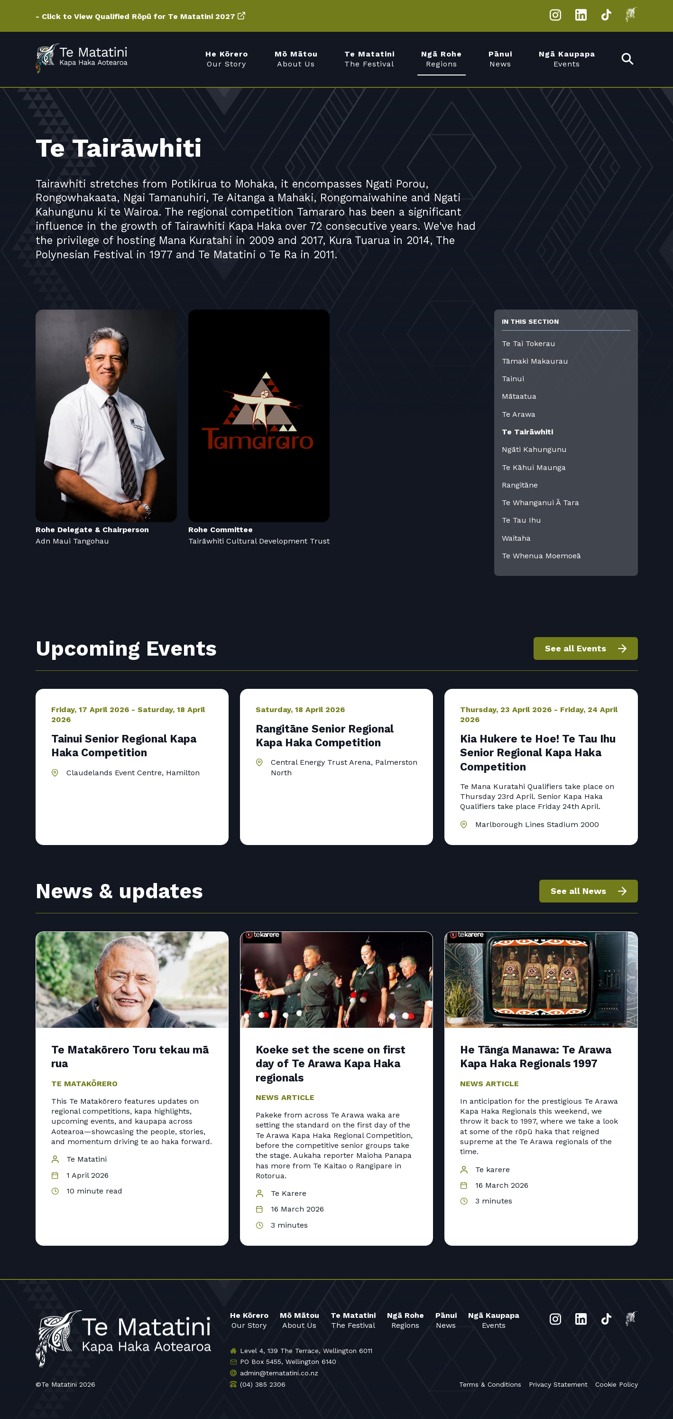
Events (493, 1320)
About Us (299, 1320)
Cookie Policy (616, 1384)
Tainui (513, 378)
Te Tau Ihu (521, 520)
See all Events (575, 648)
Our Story (249, 1320)
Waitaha (516, 538)
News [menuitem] (500, 58)
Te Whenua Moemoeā (541, 555)
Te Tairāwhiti (527, 431)
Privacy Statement (558, 1384)
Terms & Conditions (490, 1384)
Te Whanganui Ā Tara (540, 502)
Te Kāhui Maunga (534, 467)
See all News (578, 891)
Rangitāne (520, 484)
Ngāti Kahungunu (534, 449)
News (446, 1320)
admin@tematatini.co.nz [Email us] (279, 1373)
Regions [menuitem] (441, 58)
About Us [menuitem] (296, 58)
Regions (405, 1320)
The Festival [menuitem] (369, 58)
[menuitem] (628, 59)
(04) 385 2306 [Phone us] (263, 1384)
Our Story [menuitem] (226, 58)
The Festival (353, 1320)
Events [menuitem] (567, 58)
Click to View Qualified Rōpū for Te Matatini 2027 (138, 16)
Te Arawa (518, 414)
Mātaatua (519, 396)
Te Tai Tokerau (528, 343)
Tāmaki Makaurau (535, 361)
